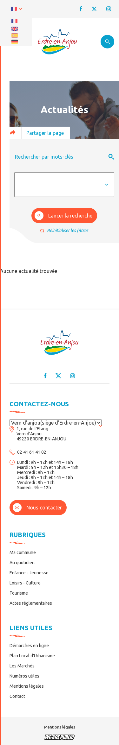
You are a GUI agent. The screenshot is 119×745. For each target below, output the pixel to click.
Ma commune (23, 552)
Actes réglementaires (31, 603)
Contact (17, 696)
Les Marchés (22, 665)
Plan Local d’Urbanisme (32, 655)
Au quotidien (22, 562)
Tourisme (19, 593)
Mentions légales (27, 686)
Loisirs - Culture (25, 582)
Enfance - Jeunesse (29, 572)
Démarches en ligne (29, 645)
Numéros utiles (24, 676)
